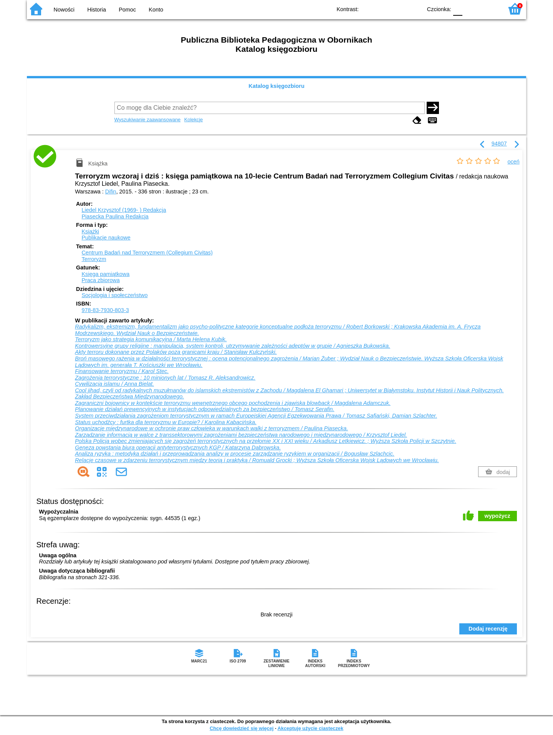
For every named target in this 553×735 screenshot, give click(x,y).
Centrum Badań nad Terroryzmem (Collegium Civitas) (146, 252)
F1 (471, 8)
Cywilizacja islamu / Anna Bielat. (114, 384)
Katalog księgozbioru (276, 86)
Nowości (64, 10)
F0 (457, 8)
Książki (90, 231)
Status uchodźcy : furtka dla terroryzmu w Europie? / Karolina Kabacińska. (166, 422)
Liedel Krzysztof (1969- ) (123, 210)
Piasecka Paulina (114, 216)
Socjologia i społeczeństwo (114, 295)
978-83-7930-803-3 (105, 310)
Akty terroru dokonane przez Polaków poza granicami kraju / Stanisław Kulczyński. (176, 352)
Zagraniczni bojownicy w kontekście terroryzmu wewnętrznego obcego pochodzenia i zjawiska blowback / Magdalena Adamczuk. (233, 403)
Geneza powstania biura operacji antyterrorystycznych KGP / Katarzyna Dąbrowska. (178, 447)
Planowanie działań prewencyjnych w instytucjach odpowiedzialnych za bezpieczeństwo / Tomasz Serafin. (204, 409)
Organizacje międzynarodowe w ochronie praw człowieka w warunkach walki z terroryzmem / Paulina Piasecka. (211, 428)
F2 (488, 8)
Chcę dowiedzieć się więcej (241, 728)
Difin (110, 191)
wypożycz (497, 516)
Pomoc (127, 10)
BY (414, 8)
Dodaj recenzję (488, 629)
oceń (514, 162)
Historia (96, 10)
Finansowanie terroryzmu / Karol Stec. (122, 371)
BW (383, 8)
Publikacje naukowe (105, 238)
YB (398, 8)
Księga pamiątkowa (105, 274)
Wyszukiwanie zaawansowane (147, 119)
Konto (156, 10)
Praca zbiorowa (100, 280)
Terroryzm (93, 259)
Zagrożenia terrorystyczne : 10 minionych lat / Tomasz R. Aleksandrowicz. (165, 378)
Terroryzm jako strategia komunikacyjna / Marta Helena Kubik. (151, 339)
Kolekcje (193, 119)
